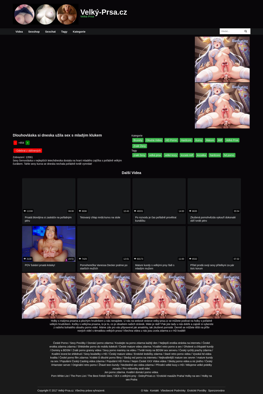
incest (64, 353)
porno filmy (115, 357)
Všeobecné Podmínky (173, 390)
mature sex (181, 357)
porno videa (182, 361)
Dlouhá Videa (154, 140)
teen (108, 364)
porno (100, 342)
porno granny (86, 350)
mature (131, 346)
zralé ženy (139, 155)
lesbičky (148, 353)
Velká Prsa (232, 140)
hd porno (229, 155)
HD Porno (171, 140)
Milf (220, 140)
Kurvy (198, 140)
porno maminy (118, 350)
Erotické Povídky (196, 390)
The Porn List (78, 375)
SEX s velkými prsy (125, 375)
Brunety (138, 140)
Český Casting (80, 361)
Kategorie (79, 31)
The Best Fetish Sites (100, 375)
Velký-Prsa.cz (103, 14)
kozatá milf (187, 155)
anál (141, 368)
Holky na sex (192, 375)
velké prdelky (204, 364)
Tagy (64, 31)
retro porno (168, 346)
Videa (19, 31)
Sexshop (34, 31)
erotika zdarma (57, 346)
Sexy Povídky (77, 342)
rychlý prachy (194, 350)
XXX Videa (153, 361)
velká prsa (155, 155)
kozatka (201, 155)
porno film (73, 357)
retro (86, 364)
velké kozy (171, 155)
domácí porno (143, 372)
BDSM (66, 350)
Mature (210, 140)
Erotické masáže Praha (170, 375)
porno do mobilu (99, 346)
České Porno (60, 342)
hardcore (215, 155)
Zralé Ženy (140, 146)
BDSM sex (162, 350)
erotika (173, 342)
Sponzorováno (216, 390)
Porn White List (59, 375)
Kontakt (154, 390)
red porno (137, 357)
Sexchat (50, 31)
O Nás (144, 390)
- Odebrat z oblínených (28, 150)
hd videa (206, 353)
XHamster (56, 364)
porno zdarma (137, 342)
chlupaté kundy (205, 346)
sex (136, 364)
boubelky (95, 353)
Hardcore (186, 140)
